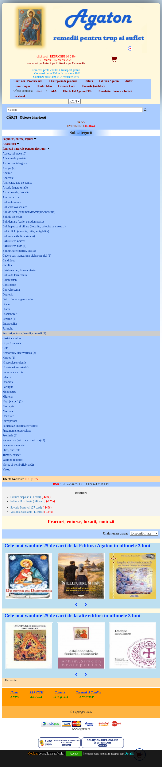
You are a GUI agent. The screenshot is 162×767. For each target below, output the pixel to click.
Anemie (7, 173)
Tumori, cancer (11, 455)
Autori (129, 81)
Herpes (9, 357)
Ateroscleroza (11, 197)
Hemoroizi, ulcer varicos (19, 352)
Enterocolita (10, 323)
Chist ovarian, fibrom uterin (19, 270)
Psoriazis (10, 435)
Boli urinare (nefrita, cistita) (19, 250)
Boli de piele (12, 216)
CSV (35, 479)
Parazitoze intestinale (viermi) (20, 425)
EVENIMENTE (81, 125)
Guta (5, 348)
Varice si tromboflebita (18, 464)
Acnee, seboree (14, 153)
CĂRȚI (11, 117)
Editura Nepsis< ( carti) (30, 497)
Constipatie (9, 284)
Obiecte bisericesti (33, 117)
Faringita (8, 328)
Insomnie (8, 382)
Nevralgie (8, 406)
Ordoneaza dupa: (115, 533)
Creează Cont (67, 86)
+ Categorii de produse (63, 81)
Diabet (6, 304)
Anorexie (8, 177)
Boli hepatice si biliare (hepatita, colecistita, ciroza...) (34, 226)
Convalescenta (11, 289)
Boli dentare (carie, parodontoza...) (23, 221)
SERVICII (36, 692)
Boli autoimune (12, 202)
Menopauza (9, 391)
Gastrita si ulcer (12, 338)
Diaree (6, 309)
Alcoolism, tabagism (15, 163)
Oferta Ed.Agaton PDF (77, 91)
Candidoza (9, 260)
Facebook (20, 96)
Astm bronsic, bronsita (16, 192)
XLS (54, 90)
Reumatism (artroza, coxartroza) (24, 440)
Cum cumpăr (22, 86)
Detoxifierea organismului (18, 299)
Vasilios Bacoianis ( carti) (31, 511)
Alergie (9, 168)
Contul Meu (44, 86)
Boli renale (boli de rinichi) (19, 236)
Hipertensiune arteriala (16, 367)
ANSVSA (36, 697)
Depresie (8, 294)
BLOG (81, 122)
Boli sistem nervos (14, 241)
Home (14, 692)
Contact (60, 692)
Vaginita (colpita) (13, 459)
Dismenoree (10, 314)
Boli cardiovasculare (15, 207)
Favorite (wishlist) (93, 86)
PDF (39, 90)
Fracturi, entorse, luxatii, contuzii (24, 333)
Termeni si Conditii (88, 692)
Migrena (7, 396)
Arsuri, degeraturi (15, 187)
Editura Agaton (109, 81)
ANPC (14, 697)
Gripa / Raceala (12, 343)
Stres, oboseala (11, 450)
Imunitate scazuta (13, 372)
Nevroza (8, 411)
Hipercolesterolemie (15, 362)
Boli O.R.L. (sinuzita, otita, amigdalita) (26, 231)
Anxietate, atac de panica (17, 182)
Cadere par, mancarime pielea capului (27, 255)
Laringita (8, 386)
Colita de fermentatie (15, 275)
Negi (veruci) (13, 401)
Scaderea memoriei (14, 445)
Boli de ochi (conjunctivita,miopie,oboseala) (29, 211)
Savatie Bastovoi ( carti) (30, 507)
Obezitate (8, 416)
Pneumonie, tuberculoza (17, 430)
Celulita (7, 265)
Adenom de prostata (14, 158)
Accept (74, 753)
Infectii (7, 377)
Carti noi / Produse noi (28, 81)
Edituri (88, 81)
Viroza (6, 469)
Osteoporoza (10, 420)
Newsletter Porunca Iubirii (115, 91)
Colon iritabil (10, 280)
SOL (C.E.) (61, 697)
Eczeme (9, 318)
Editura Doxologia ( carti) (32, 501)
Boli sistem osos (14, 245)
